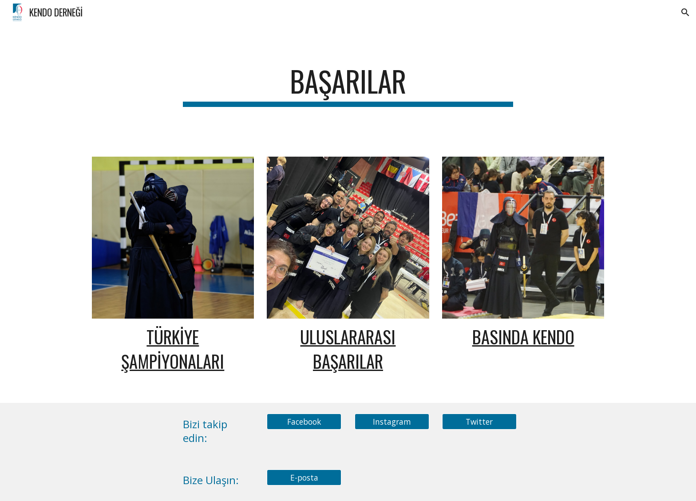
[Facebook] (304, 421)
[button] (685, 12)
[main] (348, 85)
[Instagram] (392, 421)
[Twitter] (479, 421)
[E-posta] (304, 477)
